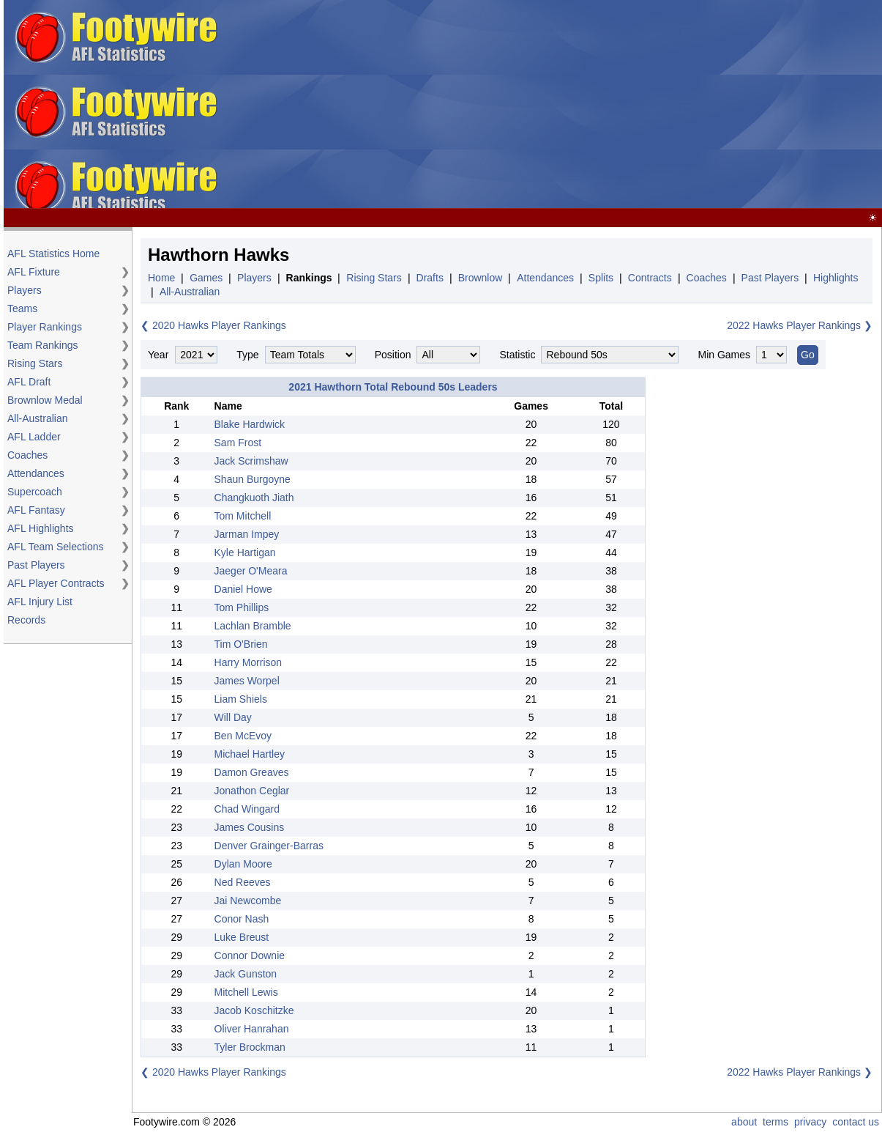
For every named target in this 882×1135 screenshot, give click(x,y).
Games (206, 278)
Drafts (430, 278)
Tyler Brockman (249, 1047)
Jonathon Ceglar (252, 790)
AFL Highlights (40, 528)
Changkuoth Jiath (254, 497)
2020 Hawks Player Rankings (219, 325)
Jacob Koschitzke (254, 1010)
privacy (810, 1122)
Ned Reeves (242, 882)
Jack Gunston (245, 974)
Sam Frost (238, 442)
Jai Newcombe (248, 900)
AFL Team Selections (55, 546)
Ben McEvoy (243, 736)
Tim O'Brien (241, 644)
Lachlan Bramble (252, 626)
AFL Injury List (39, 601)
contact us (855, 1122)
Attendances (35, 473)
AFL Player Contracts (56, 583)
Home (161, 278)
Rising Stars (34, 363)
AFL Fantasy (36, 510)
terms (775, 1122)
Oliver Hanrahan (251, 1029)
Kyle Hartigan (245, 552)
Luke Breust (241, 937)
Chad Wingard (247, 809)
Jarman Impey (247, 534)
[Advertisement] (646, 104)
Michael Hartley (249, 754)
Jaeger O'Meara (251, 571)
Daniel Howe (243, 589)
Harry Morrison (248, 662)
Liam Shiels (240, 699)
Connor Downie (249, 955)
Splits (600, 278)
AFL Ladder (34, 437)
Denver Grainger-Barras (269, 845)
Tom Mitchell (243, 516)
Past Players (36, 565)
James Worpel (247, 681)
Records (26, 620)
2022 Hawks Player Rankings (794, 325)
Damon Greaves (251, 772)
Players (24, 290)
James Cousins (249, 827)
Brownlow (480, 278)
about (744, 1122)
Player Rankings (44, 327)
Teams (22, 308)
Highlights (835, 278)
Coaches (27, 455)
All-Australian (37, 418)
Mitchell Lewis (246, 992)
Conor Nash (241, 919)
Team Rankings (42, 345)
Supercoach (34, 492)
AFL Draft (29, 382)
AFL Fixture (33, 272)
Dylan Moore (243, 864)
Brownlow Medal (45, 400)
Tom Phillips (241, 607)
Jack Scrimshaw (251, 461)
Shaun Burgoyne (252, 479)
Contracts (650, 278)
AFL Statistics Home (53, 253)
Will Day (233, 717)
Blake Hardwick (249, 424)
